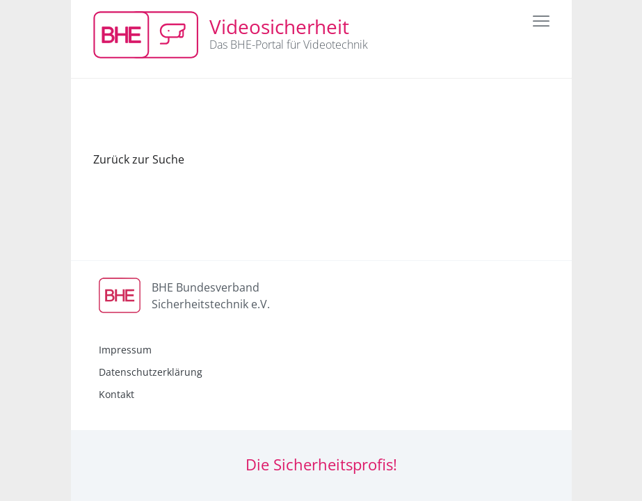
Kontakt (116, 394)
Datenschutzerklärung (150, 372)
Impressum (125, 349)
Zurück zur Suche (138, 159)
